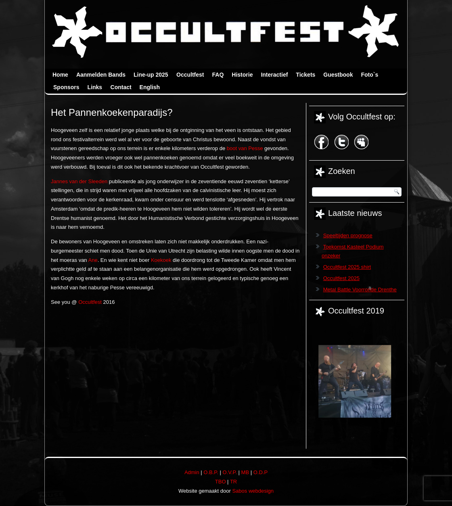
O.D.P (260, 472)
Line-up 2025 (151, 74)
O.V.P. (230, 472)
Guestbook (338, 74)
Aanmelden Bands (101, 74)
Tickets (305, 74)
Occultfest (190, 74)
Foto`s (369, 74)
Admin (191, 472)
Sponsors (66, 87)
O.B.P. (210, 472)
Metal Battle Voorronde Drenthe (360, 289)
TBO (220, 482)
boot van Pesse (245, 148)
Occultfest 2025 (341, 278)
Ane (93, 260)
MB (245, 472)
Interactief (274, 74)
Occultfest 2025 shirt (347, 267)
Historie (242, 74)
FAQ (218, 74)
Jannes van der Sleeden (79, 181)
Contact (121, 87)
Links (95, 87)
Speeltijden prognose (347, 235)
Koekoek (161, 260)
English (150, 87)
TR (233, 482)
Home (60, 74)
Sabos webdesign (253, 491)
